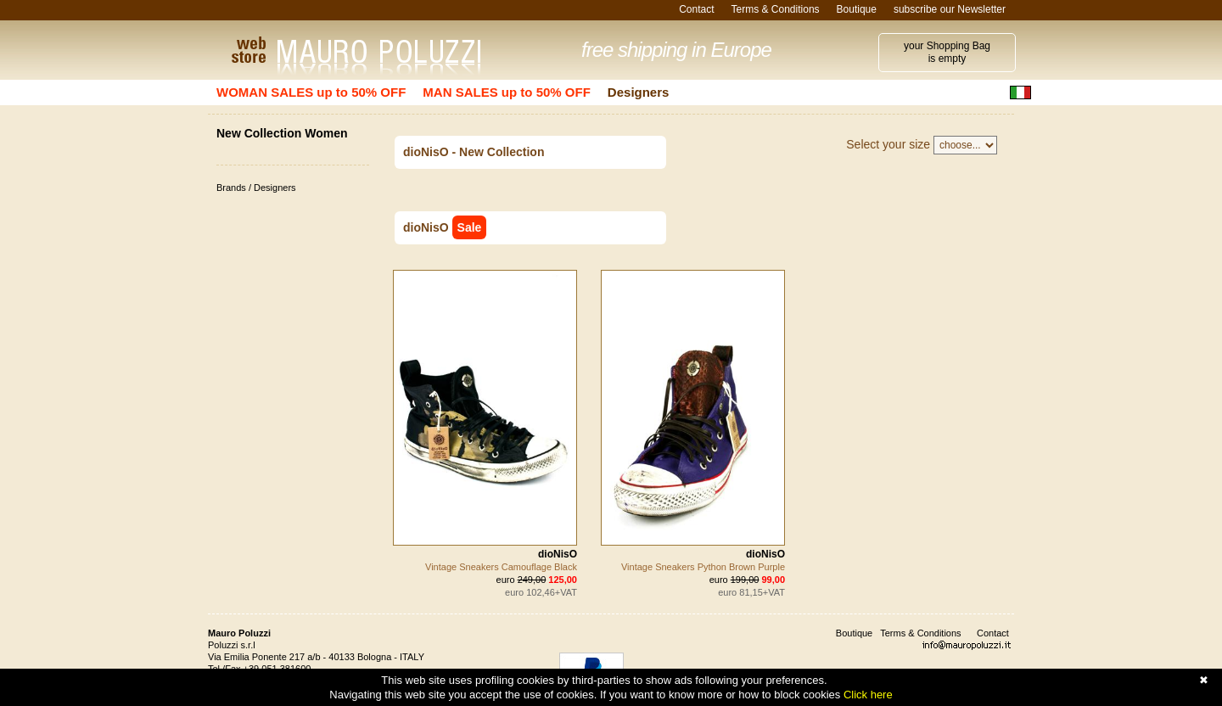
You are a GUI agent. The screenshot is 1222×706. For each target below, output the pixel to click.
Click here (868, 694)
